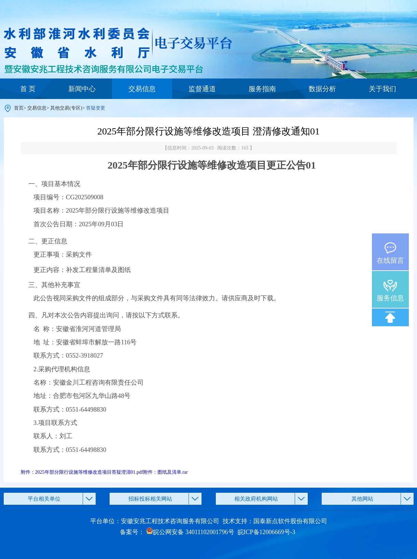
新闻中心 (82, 88)
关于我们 (382, 88)
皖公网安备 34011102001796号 (190, 532)
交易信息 (142, 88)
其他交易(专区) (66, 108)
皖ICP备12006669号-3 (266, 532)
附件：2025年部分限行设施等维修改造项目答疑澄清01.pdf (82, 472)
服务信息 (390, 298)
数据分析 (322, 88)
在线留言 (390, 260)
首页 (19, 108)
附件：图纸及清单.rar (165, 472)
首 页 (28, 88)
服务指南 (262, 88)
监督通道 (202, 88)
